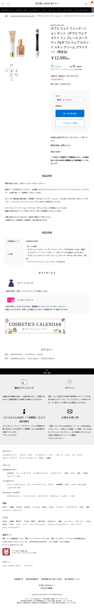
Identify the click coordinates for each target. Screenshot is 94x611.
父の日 (51, 507)
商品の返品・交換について (61, 145)
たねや (67, 484)
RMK (78, 473)
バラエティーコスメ (25, 455)
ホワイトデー (18, 510)
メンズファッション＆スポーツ (58, 524)
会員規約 (17, 579)
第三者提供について (72, 579)
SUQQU (85, 473)
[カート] (91, 3)
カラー (58, 96)
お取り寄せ (41, 521)
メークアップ (30, 354)
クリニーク (11, 476)
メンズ (59, 10)
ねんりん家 (82, 484)
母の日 (44, 507)
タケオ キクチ (42, 496)
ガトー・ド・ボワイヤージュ (36, 484)
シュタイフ (64, 496)
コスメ (18, 524)
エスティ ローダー (58, 25)
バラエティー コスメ (21, 10)
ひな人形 (19, 507)
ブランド (6, 465)
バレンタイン (6, 510)
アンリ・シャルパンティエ (16, 484)
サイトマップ (28, 566)
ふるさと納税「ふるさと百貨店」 (60, 542)
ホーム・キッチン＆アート (81, 10)
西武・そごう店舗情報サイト (11, 538)
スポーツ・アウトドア (9, 458)
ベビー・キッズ (67, 10)
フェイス (40, 354)
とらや (73, 484)
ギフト (44, 10)
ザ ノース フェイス (29, 496)
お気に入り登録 (71, 123)
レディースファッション (37, 524)
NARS (66, 473)
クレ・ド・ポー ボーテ (23, 473)
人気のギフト (52, 521)
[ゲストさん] (86, 3)
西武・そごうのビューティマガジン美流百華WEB (67, 538)
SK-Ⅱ (19, 476)
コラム (5, 517)
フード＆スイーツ (35, 10)
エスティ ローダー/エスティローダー (23, 16)
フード (25, 524)
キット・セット (33, 358)
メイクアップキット (47, 358)
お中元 (41, 458)
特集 (4, 503)
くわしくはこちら (9, 435)
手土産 (26, 521)
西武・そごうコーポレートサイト (36, 538)
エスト (72, 473)
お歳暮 (48, 458)
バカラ (72, 496)
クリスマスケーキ (71, 507)
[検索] (8, 3)
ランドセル (36, 507)
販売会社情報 (31, 579)
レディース (51, 10)
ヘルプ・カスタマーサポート (11, 566)
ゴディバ (51, 484)
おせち (81, 507)
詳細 (78, 67)
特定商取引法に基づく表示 (51, 579)
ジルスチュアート (56, 473)
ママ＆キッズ (54, 496)
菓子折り (19, 521)
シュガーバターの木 (13, 488)
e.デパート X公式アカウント (11, 545)
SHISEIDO (10, 473)
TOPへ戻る (47, 373)
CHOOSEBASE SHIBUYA (37, 542)
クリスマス (59, 507)
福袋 (87, 507)
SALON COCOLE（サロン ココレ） (13, 542)
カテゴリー (7, 451)
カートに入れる (70, 113)
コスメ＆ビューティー (7, 10)
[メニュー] (3, 3)
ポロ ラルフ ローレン (14, 496)
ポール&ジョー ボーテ (41, 473)
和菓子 (33, 521)
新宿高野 (59, 484)
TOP (6, 16)
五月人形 (27, 507)
